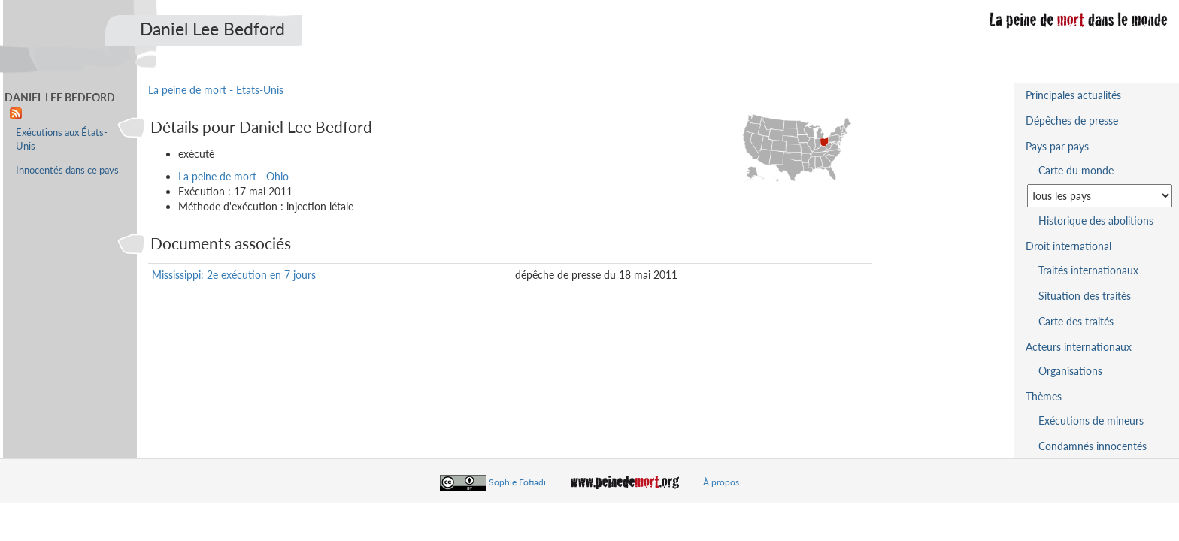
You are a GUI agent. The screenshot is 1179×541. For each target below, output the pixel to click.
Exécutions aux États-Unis (62, 139)
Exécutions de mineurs (1091, 420)
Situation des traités (1084, 295)
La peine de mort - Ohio (233, 176)
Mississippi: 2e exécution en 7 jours (234, 274)
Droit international (1068, 246)
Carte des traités (1076, 321)
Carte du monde (1076, 170)
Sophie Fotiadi (517, 482)
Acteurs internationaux (1079, 346)
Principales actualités (1073, 95)
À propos (721, 482)
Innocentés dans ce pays (67, 170)
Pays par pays (1057, 146)
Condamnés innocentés (1092, 446)
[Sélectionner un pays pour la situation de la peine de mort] (1099, 195)
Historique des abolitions (1095, 220)
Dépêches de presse (1072, 120)
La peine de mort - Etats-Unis (215, 89)
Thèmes (1044, 396)
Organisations (1070, 370)
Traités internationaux (1088, 270)
